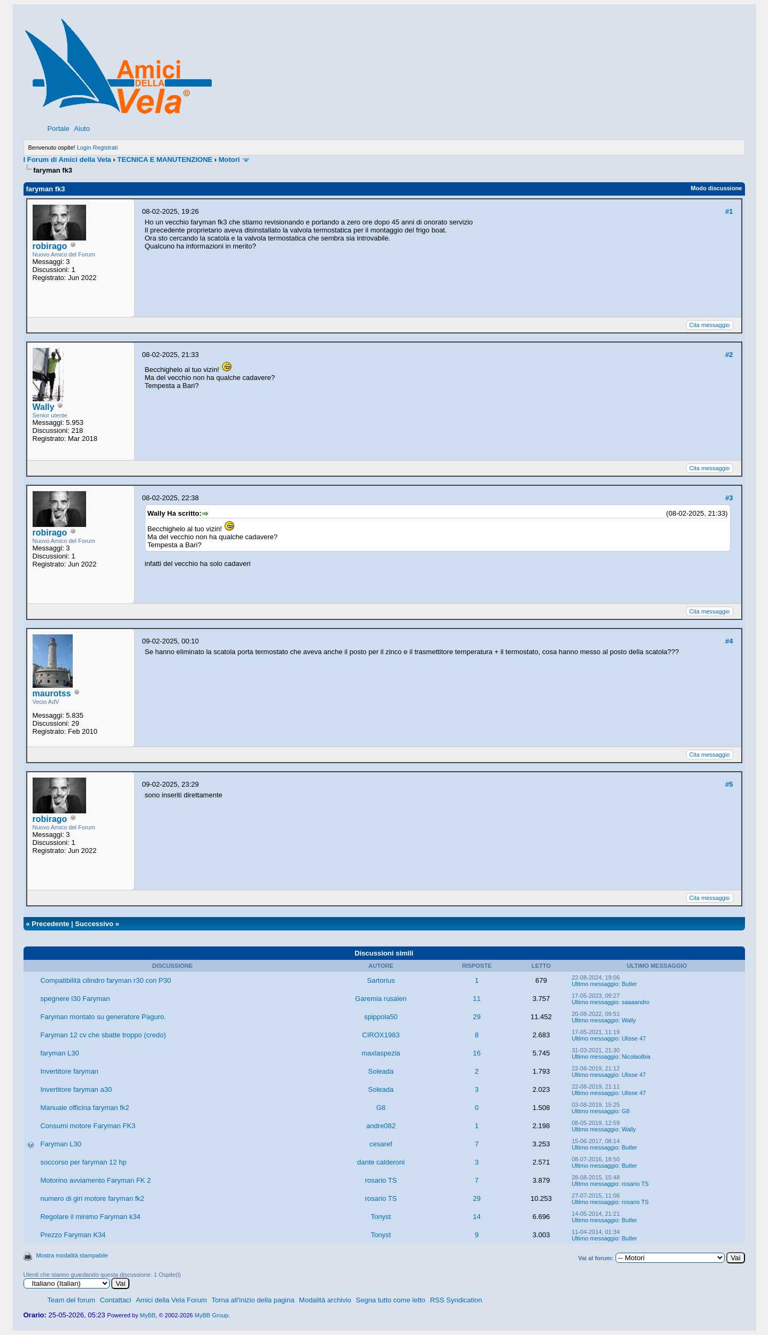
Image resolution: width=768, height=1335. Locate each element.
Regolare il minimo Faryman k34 (90, 1217)
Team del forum (72, 1300)
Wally (44, 407)
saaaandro (635, 1002)
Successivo (94, 924)
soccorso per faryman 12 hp (83, 1162)
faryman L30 (59, 1053)
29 (476, 1017)
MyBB (148, 1315)
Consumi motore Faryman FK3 (87, 1126)
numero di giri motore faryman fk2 (92, 1198)
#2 (729, 355)
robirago (50, 246)
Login (84, 147)
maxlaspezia (381, 1053)
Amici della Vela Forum (171, 1300)
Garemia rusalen (380, 999)
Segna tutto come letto (390, 1300)
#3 (729, 498)
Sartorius (381, 980)
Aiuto (82, 129)
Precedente (50, 924)
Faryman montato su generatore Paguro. (103, 1017)
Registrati (105, 147)
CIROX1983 (381, 1035)
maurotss (52, 693)
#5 (729, 784)
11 (476, 999)
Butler (629, 984)
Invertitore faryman (69, 1071)
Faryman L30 (60, 1144)
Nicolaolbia (635, 1056)
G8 (380, 1108)
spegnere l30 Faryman (75, 999)
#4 (729, 641)
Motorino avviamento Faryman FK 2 (95, 1180)
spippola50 (381, 1017)
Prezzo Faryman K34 (72, 1235)
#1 (729, 211)
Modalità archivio (325, 1300)
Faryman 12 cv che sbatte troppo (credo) (103, 1035)
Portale (59, 129)
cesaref (381, 1144)
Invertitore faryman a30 (76, 1089)
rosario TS (381, 1180)
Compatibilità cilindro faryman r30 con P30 (105, 980)
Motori (229, 160)
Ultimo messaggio (595, 984)
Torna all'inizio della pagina (252, 1300)
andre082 (381, 1126)
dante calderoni (381, 1162)
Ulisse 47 (633, 1038)
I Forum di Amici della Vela (67, 160)
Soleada (381, 1071)
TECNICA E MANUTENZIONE (164, 160)
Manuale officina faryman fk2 (84, 1108)
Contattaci (116, 1300)
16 (476, 1053)
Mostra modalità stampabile (72, 1255)
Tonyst (381, 1217)
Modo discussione (716, 188)
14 (476, 1217)
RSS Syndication (456, 1300)
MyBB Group (211, 1315)
